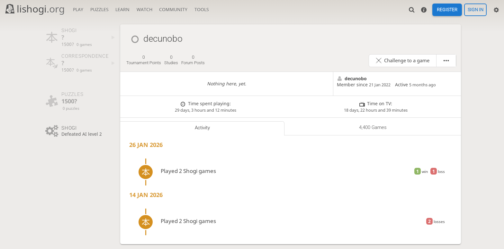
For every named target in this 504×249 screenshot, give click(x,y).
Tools (201, 9)
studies (171, 60)
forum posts (193, 60)
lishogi (34, 9)
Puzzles (99, 9)
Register (447, 10)
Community (173, 9)
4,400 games (373, 127)
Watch (144, 9)
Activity (202, 128)
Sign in (475, 10)
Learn (122, 9)
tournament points (143, 60)
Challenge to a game (406, 60)
